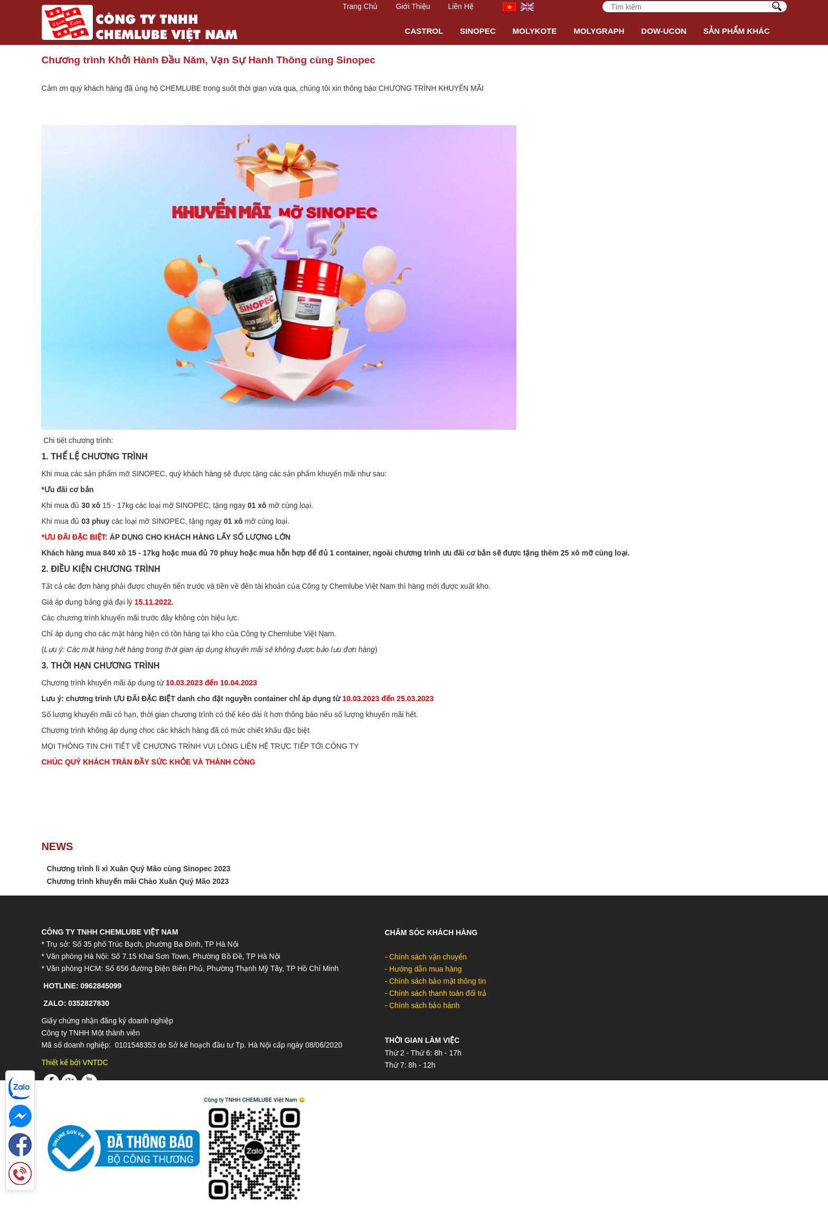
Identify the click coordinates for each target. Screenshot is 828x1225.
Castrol (424, 30)
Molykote (535, 30)
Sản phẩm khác (736, 30)
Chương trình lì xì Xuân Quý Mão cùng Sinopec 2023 (138, 868)
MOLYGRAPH (598, 30)
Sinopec (478, 30)
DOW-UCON (663, 30)
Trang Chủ (360, 6)
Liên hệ (460, 6)
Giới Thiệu (413, 6)
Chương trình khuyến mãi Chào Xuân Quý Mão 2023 (137, 881)
